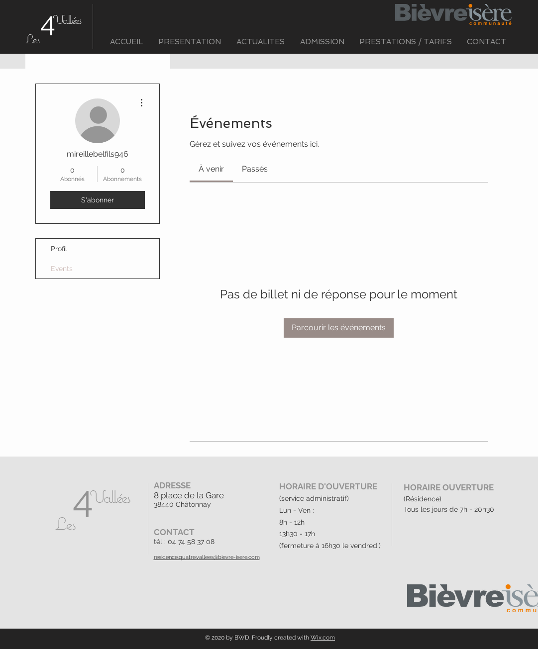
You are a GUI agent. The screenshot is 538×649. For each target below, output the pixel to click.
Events (62, 269)
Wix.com (323, 637)
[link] (211, 169)
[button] (190, 42)
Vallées (67, 19)
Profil (59, 249)
